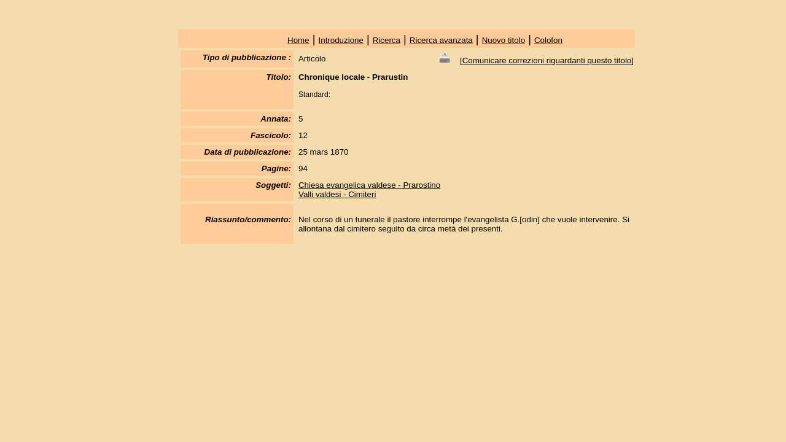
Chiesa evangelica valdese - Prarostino (369, 185)
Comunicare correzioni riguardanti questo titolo (547, 60)
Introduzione (341, 40)
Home (298, 40)
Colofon (548, 40)
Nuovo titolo (503, 40)
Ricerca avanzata (441, 40)
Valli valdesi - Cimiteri (337, 194)
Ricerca (386, 40)
